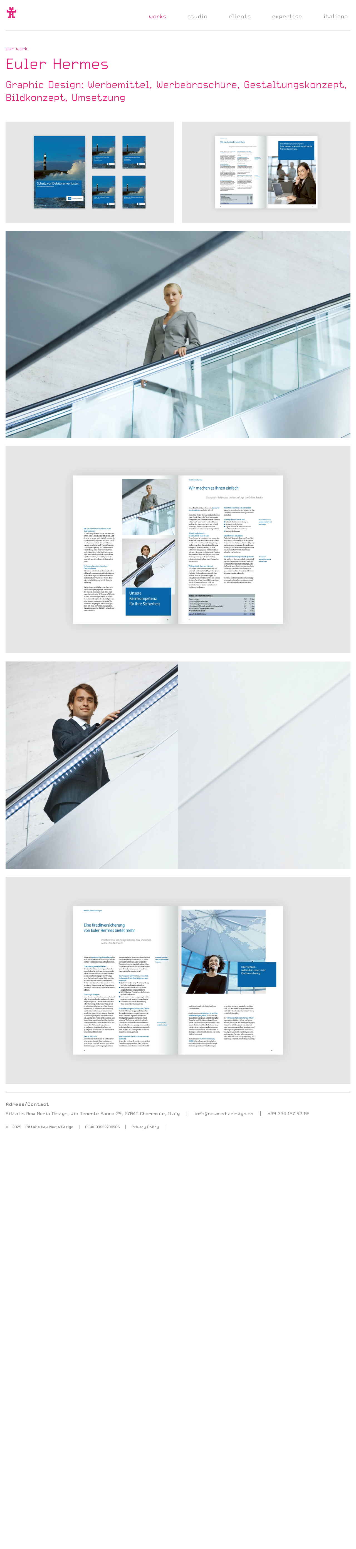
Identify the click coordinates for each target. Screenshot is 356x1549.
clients (240, 16)
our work (17, 48)
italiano (335, 16)
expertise (287, 16)
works (157, 16)
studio (197, 16)
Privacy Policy (145, 1127)
